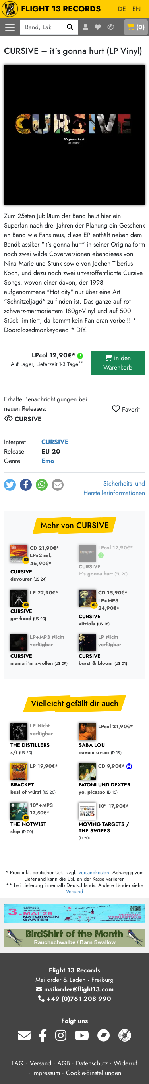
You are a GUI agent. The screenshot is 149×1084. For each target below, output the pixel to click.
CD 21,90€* (44, 548)
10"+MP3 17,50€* (41, 808)
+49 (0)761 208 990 (74, 998)
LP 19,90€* (44, 766)
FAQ (18, 1063)
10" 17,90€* (113, 806)
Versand (74, 891)
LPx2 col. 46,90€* (41, 559)
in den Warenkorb (117, 362)
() (136, 27)
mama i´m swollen (40, 660)
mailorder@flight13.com (75, 989)
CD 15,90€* (113, 592)
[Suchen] (70, 27)
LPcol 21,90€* (115, 726)
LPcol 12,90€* (115, 547)
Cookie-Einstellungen (93, 1072)
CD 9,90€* (112, 766)
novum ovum (109, 749)
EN (136, 8)
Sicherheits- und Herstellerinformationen (114, 488)
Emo (47, 460)
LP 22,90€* (44, 592)
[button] (10, 485)
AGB (63, 1063)
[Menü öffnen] (10, 27)
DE (122, 8)
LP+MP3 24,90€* (109, 604)
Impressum (46, 1072)
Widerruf (125, 1063)
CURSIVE (55, 441)
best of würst (40, 788)
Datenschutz (92, 1063)
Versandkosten (93, 872)
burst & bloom (109, 660)
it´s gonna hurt (109, 570)
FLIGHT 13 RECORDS (53, 9)
